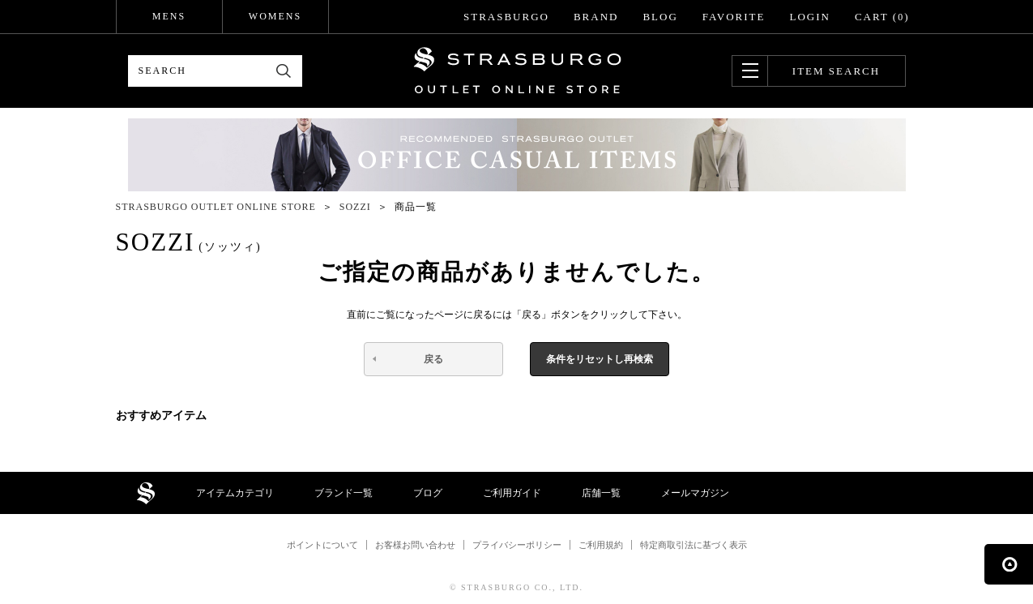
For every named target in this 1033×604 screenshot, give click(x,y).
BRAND (596, 17)
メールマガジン (695, 493)
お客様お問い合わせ (415, 545)
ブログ (427, 493)
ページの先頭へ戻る (1008, 564)
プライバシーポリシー (516, 545)
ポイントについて (322, 545)
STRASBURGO (506, 17)
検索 (284, 71)
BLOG (659, 17)
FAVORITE (734, 17)
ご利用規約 (600, 545)
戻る (433, 359)
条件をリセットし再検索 (599, 359)
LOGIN (809, 17)
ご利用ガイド (512, 493)
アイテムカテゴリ (235, 493)
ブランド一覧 (343, 493)
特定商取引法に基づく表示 (693, 545)
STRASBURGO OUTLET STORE (517, 70)
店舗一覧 (601, 493)
